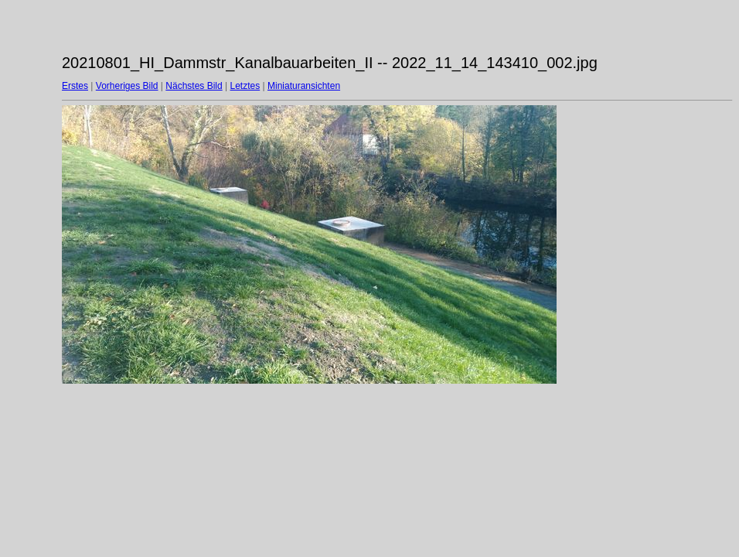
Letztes (245, 85)
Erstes (75, 85)
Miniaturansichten (303, 85)
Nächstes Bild (193, 85)
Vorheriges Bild (127, 85)
